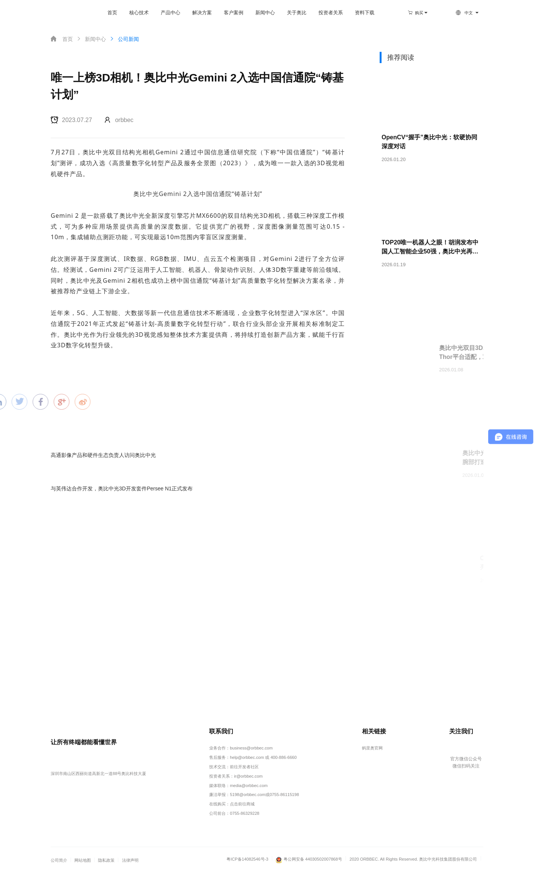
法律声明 (130, 860)
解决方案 (202, 12)
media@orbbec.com (248, 785)
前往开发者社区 (244, 766)
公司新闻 (124, 39)
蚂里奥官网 (372, 748)
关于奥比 (296, 12)
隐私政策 (106, 860)
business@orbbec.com (251, 748)
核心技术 (139, 12)
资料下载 (364, 12)
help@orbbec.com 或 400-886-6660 (263, 757)
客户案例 (233, 12)
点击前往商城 (242, 804)
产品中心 (170, 12)
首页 (112, 12)
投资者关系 (330, 12)
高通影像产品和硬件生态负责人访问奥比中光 (103, 455)
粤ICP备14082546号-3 (247, 859)
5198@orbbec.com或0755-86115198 (264, 794)
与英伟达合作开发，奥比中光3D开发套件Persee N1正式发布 (122, 489)
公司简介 (59, 860)
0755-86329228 (244, 813)
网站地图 (82, 860)
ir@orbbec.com (248, 776)
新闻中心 (265, 12)
